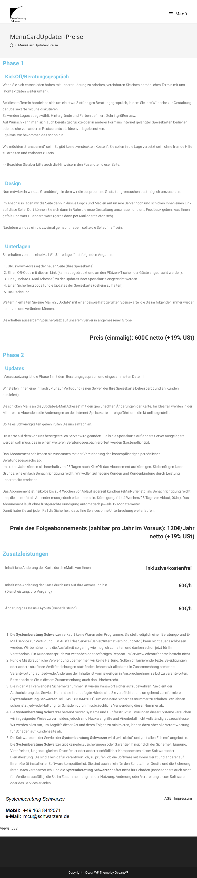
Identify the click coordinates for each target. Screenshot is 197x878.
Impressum (183, 798)
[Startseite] (11, 45)
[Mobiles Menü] (178, 13)
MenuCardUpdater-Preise (38, 45)
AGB (168, 798)
